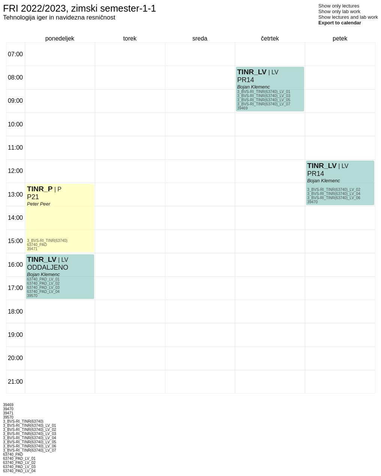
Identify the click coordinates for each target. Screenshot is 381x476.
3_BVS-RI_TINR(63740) (47, 241)
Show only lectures (338, 6)
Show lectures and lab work (348, 17)
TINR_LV (42, 259)
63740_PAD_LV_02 (43, 283)
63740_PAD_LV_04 (43, 292)
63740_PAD (37, 245)
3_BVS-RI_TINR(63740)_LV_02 (333, 190)
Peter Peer (38, 204)
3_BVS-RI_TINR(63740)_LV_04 (333, 194)
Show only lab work (339, 11)
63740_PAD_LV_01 (43, 279)
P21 (33, 197)
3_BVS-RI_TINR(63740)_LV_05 (263, 100)
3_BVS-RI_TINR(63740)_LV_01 (263, 92)
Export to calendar (339, 23)
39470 (312, 202)
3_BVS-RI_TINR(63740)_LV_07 (263, 104)
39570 (32, 296)
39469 (242, 108)
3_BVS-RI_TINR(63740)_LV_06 (333, 198)
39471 (32, 249)
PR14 (245, 80)
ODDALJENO (47, 267)
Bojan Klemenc (43, 274)
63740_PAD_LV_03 (43, 287)
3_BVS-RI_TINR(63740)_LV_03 (263, 96)
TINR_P (39, 189)
